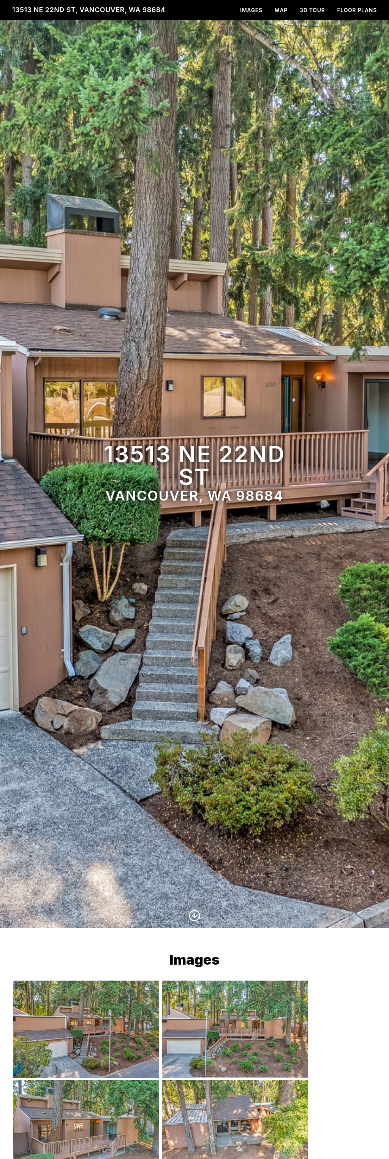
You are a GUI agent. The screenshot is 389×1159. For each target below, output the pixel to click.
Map (281, 10)
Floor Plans (357, 10)
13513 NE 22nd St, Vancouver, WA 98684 (88, 10)
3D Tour (312, 10)
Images (251, 10)
